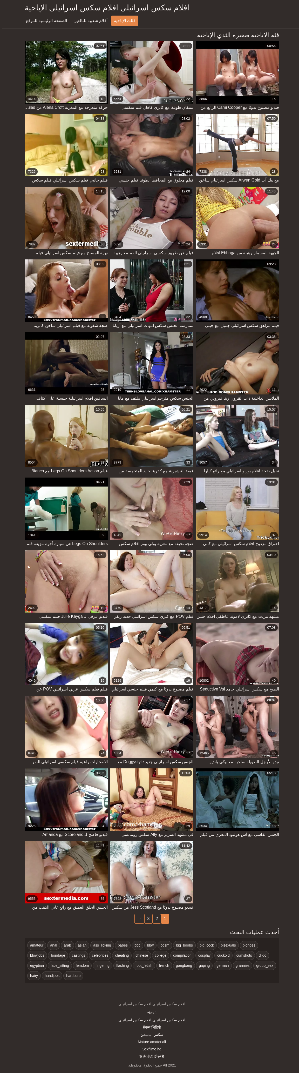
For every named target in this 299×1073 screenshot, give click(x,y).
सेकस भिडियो (149, 1027)
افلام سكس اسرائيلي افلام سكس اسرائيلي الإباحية (104, 7)
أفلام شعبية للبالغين (88, 20)
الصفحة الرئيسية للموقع (44, 20)
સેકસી (149, 1013)
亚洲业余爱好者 (149, 1056)
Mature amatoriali (149, 1042)
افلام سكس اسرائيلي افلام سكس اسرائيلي (149, 1020)
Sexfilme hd (149, 1049)
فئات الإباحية (122, 20)
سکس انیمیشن (149, 1034)
